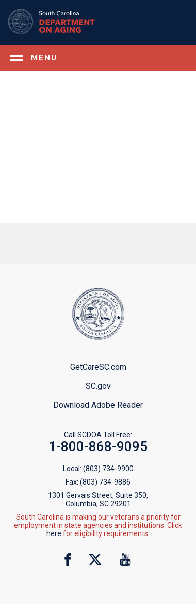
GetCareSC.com (98, 367)
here (53, 533)
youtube (125, 559)
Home (65, 22)
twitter (95, 559)
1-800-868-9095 (98, 446)
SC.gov (98, 386)
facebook (67, 559)
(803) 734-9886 (105, 482)
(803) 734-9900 (108, 468)
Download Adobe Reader (98, 405)
